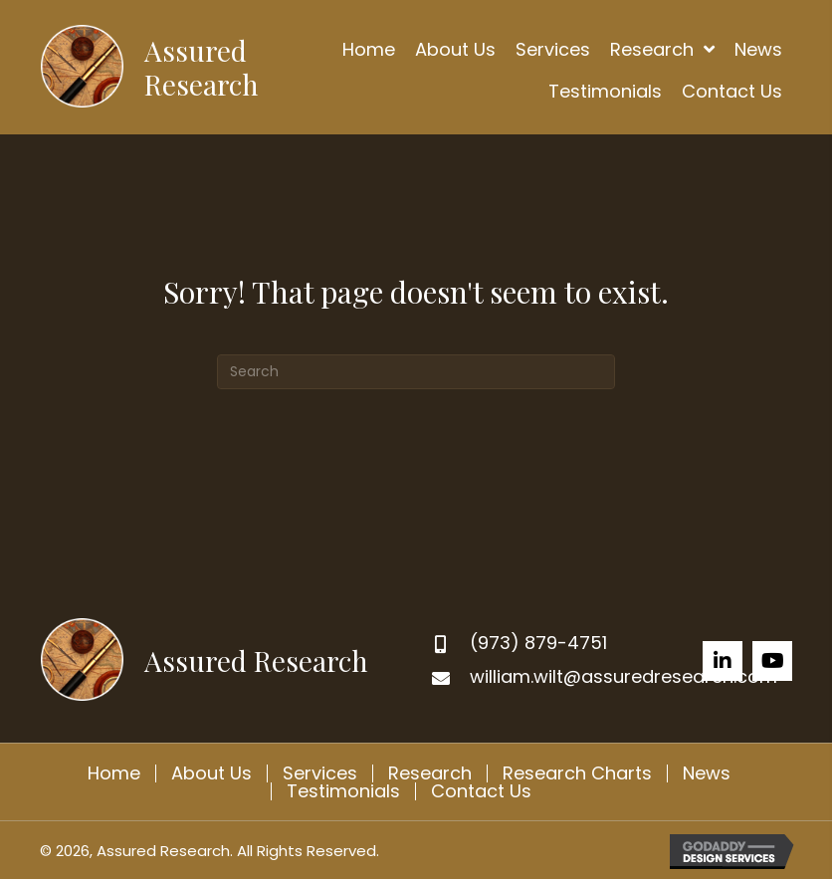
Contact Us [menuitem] (481, 791)
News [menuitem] (706, 773)
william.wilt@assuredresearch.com (623, 676)
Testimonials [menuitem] (343, 791)
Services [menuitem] (320, 773)
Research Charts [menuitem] (577, 773)
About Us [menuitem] (211, 773)
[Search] (416, 371)
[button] (722, 661)
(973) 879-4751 (538, 642)
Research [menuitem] (430, 773)
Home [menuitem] (114, 773)
